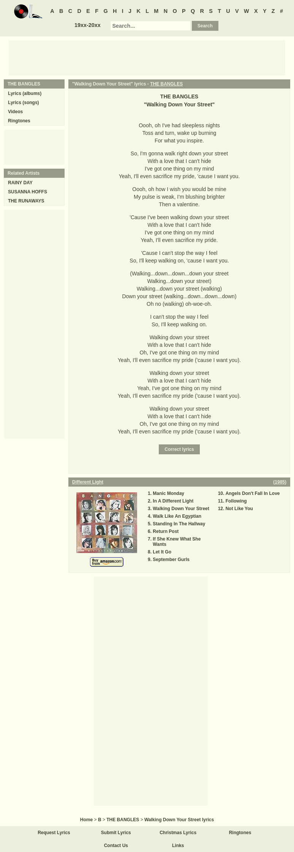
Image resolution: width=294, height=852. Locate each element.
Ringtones (19, 120)
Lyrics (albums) (24, 93)
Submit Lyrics (116, 832)
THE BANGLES (166, 84)
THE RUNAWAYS (26, 201)
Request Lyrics (54, 832)
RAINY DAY (20, 182)
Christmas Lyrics (178, 832)
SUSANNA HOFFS (27, 191)
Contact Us (116, 845)
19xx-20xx (87, 25)
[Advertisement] (147, 57)
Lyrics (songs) (23, 102)
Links (178, 845)
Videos (15, 111)
